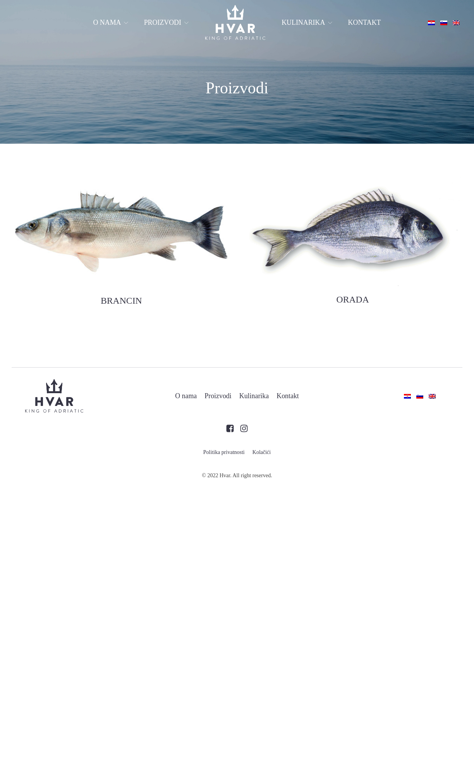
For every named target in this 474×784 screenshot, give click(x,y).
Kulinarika (307, 22)
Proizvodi (166, 22)
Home (235, 22)
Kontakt (364, 22)
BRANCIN (121, 301)
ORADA (353, 299)
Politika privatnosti (224, 452)
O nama (110, 22)
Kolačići (261, 452)
